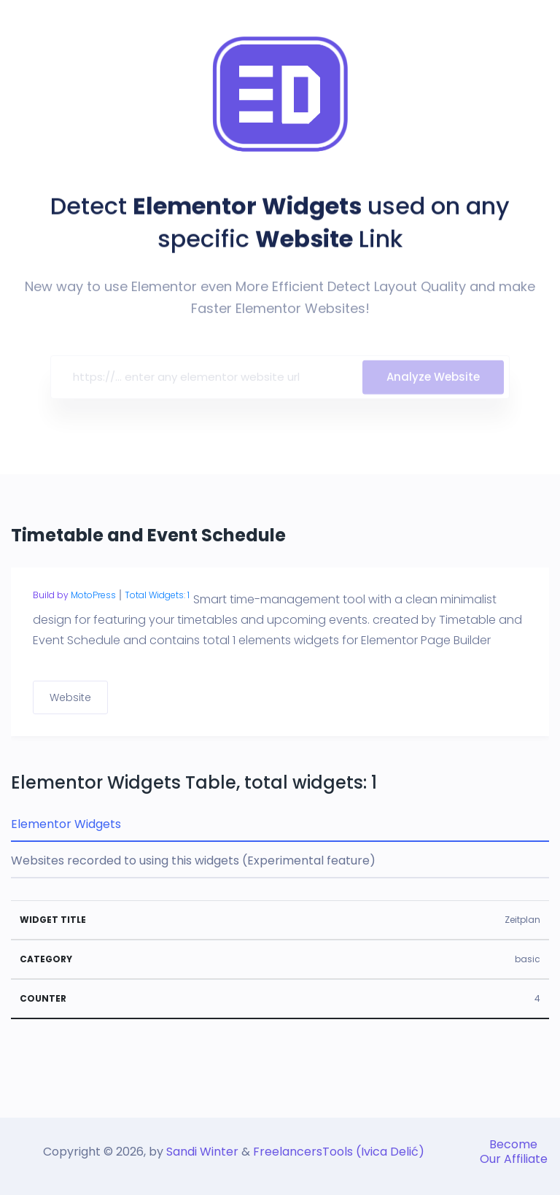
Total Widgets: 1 (157, 595)
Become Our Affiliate (514, 1151)
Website (70, 697)
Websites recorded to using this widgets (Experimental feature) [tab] (193, 860)
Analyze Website (433, 381)
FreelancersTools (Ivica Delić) (338, 1151)
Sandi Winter (202, 1151)
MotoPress (93, 595)
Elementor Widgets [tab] (66, 824)
